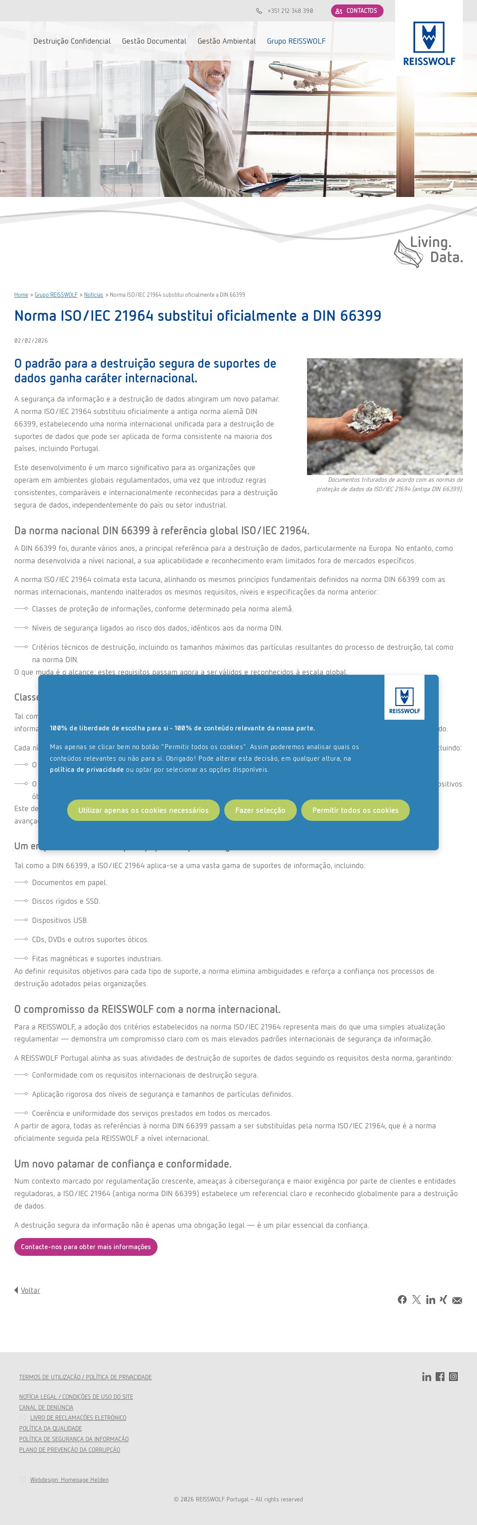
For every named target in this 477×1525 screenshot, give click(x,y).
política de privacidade (87, 769)
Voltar (30, 1290)
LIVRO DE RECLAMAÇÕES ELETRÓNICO (78, 1417)
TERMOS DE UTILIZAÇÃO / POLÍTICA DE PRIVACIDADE (85, 1377)
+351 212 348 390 (290, 10)
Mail (457, 1300)
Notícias (93, 294)
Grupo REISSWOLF (56, 294)
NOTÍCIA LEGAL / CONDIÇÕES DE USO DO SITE (76, 1396)
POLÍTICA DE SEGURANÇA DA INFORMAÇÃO (74, 1439)
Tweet (416, 1299)
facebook (440, 1376)
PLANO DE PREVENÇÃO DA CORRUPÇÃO (69, 1449)
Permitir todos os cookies (355, 810)
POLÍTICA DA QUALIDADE (50, 1428)
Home (21, 294)
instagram (453, 1376)
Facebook (402, 1299)
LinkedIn (430, 1299)
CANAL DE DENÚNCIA (46, 1407)
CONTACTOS (362, 10)
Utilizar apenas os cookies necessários (143, 810)
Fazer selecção (260, 810)
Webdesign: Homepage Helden (69, 1479)
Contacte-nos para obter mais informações (86, 1246)
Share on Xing (443, 1300)
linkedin (426, 1376)
